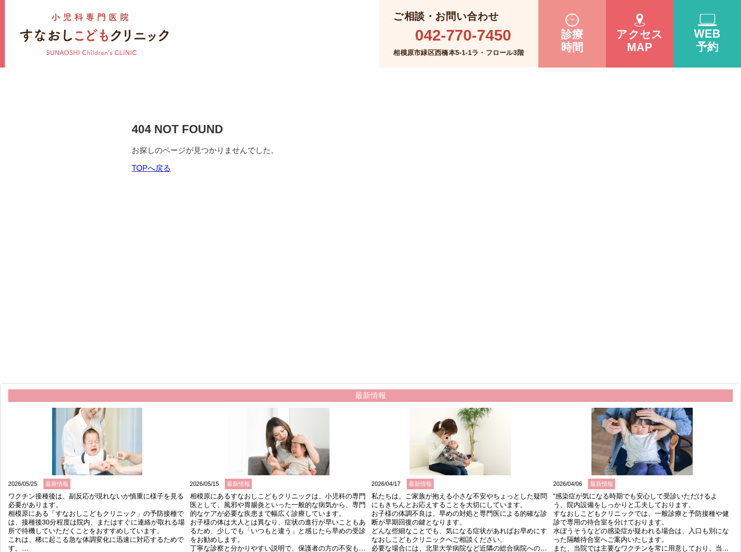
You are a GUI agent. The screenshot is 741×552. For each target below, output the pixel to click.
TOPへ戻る (151, 168)
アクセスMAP (639, 34)
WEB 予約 (707, 33)
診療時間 (572, 34)
